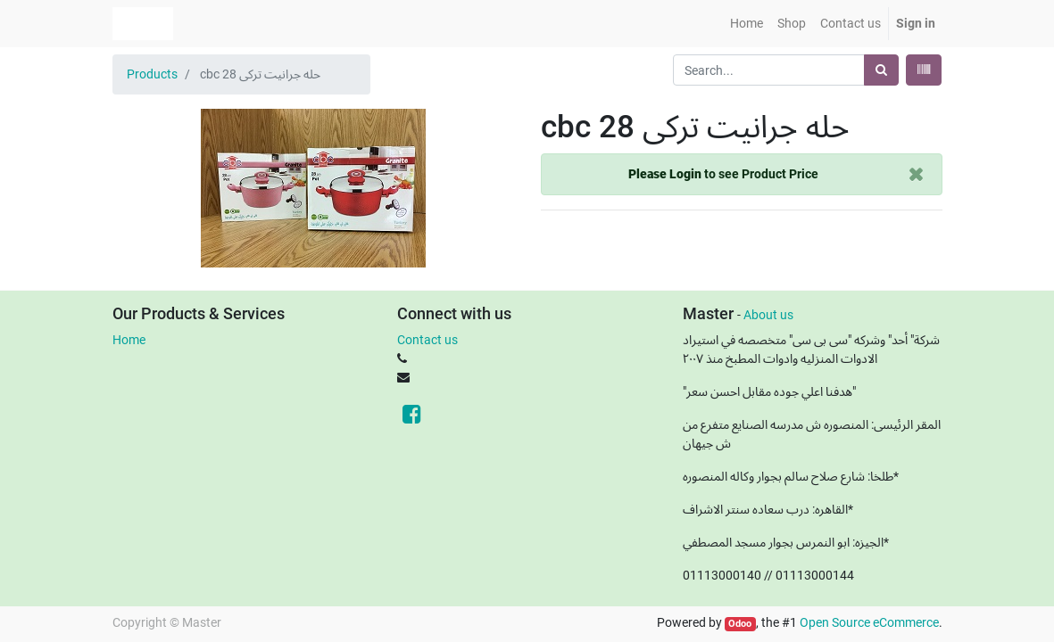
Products (152, 74)
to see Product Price (723, 174)
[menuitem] (746, 23)
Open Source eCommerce (869, 622)
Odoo (739, 624)
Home (128, 340)
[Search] (881, 70)
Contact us (427, 340)
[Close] (916, 174)
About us (768, 315)
